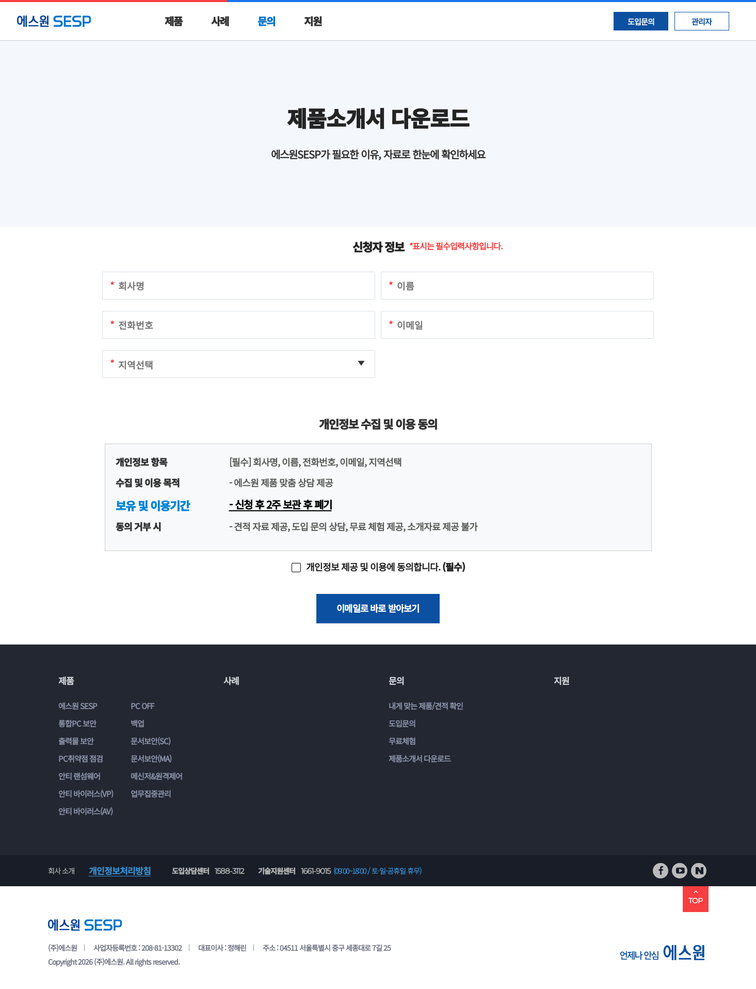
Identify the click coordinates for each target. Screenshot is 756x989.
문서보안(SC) (150, 741)
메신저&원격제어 (156, 776)
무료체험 (402, 741)
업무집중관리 (151, 794)
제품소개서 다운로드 (420, 758)
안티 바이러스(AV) (85, 811)
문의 (266, 20)
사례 (220, 20)
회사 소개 (61, 871)
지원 (312, 20)
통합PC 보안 (77, 723)
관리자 (701, 21)
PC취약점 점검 (80, 758)
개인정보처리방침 (120, 871)
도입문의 (641, 21)
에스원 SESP (77, 706)
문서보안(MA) (151, 758)
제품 (173, 20)
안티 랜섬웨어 (79, 776)
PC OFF (142, 706)
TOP (696, 897)
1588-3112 (229, 871)
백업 (137, 723)
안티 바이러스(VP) (85, 794)
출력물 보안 (75, 741)
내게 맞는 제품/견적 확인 (426, 706)
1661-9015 (315, 871)
